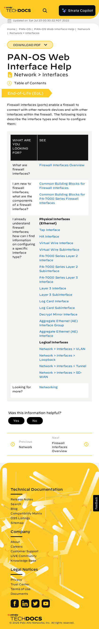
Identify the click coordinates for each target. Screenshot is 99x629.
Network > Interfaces (24, 33)
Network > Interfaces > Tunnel (62, 366)
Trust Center (20, 584)
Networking (48, 387)
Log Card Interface (54, 301)
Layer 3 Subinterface (55, 294)
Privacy (16, 579)
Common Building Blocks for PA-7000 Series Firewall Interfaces (62, 199)
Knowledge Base (23, 560)
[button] (96, 503)
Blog (14, 508)
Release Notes (22, 499)
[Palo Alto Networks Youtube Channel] (46, 606)
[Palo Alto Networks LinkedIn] (25, 606)
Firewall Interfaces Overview (61, 165)
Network (84, 29)
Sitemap (17, 522)
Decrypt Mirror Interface (58, 314)
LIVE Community (24, 555)
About (15, 541)
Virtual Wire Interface (56, 243)
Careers (17, 546)
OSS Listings (20, 518)
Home (11, 29)
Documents (19, 593)
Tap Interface (49, 230)
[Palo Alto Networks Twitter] (35, 606)
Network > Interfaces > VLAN (62, 349)
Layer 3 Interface (52, 288)
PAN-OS (25, 29)
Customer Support (24, 551)
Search (16, 504)
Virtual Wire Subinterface (59, 249)
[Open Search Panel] (46, 10)
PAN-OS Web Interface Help (54, 29)
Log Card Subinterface (57, 308)
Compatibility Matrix (26, 513)
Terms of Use (21, 589)
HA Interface (49, 236)
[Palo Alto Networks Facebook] (15, 606)
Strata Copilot (77, 10)
